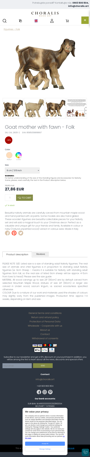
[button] (85, 20)
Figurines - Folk (12, 29)
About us (45, 330)
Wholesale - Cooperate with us (45, 326)
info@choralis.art (45, 379)
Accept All (45, 443)
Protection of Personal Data (45, 321)
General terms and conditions (45, 313)
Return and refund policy (45, 317)
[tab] (17, 254)
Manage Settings (45, 449)
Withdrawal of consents (45, 338)
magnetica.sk (67, 448)
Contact (45, 334)
